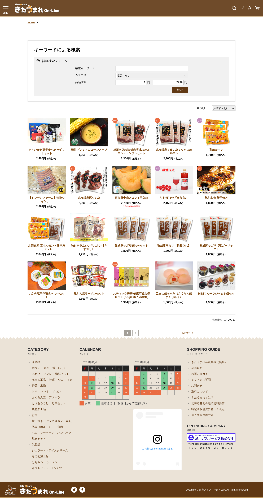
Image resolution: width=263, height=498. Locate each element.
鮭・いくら (59, 367)
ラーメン (51, 462)
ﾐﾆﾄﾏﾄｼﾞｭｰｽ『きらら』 (174, 197)
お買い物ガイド (201, 373)
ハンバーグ (64, 432)
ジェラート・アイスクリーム (50, 450)
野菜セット (59, 403)
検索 (180, 89)
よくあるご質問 (201, 379)
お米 (34, 391)
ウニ (61, 379)
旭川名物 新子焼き (216, 197)
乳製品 (36, 444)
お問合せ (196, 385)
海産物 (36, 362)
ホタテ (36, 367)
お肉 (34, 415)
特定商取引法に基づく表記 (208, 409)
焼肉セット (39, 438)
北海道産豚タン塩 (89, 197)
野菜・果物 (39, 385)
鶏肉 (60, 426)
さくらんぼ (39, 397)
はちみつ (37, 462)
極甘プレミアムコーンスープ (89, 149)
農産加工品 (39, 409)
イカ (69, 379)
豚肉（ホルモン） (43, 426)
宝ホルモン (216, 149)
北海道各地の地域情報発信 (208, 403)
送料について (199, 391)
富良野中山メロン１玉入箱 (131, 197)
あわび (36, 373)
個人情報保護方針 (202, 415)
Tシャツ (57, 468)
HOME (31, 22)
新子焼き (37, 421)
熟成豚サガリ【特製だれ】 (174, 245)
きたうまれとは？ (202, 397)
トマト (45, 391)
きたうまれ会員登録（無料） (209, 362)
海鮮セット (62, 373)
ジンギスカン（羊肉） (60, 421)
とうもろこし (40, 403)
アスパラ (54, 397)
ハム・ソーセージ (43, 432)
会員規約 (196, 367)
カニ (46, 367)
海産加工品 (39, 379)
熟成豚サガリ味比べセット (131, 245)
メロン (56, 391)
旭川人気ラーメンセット (89, 293)
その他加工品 (40, 456)
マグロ (47, 373)
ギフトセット (40, 468)
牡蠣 (52, 379)
